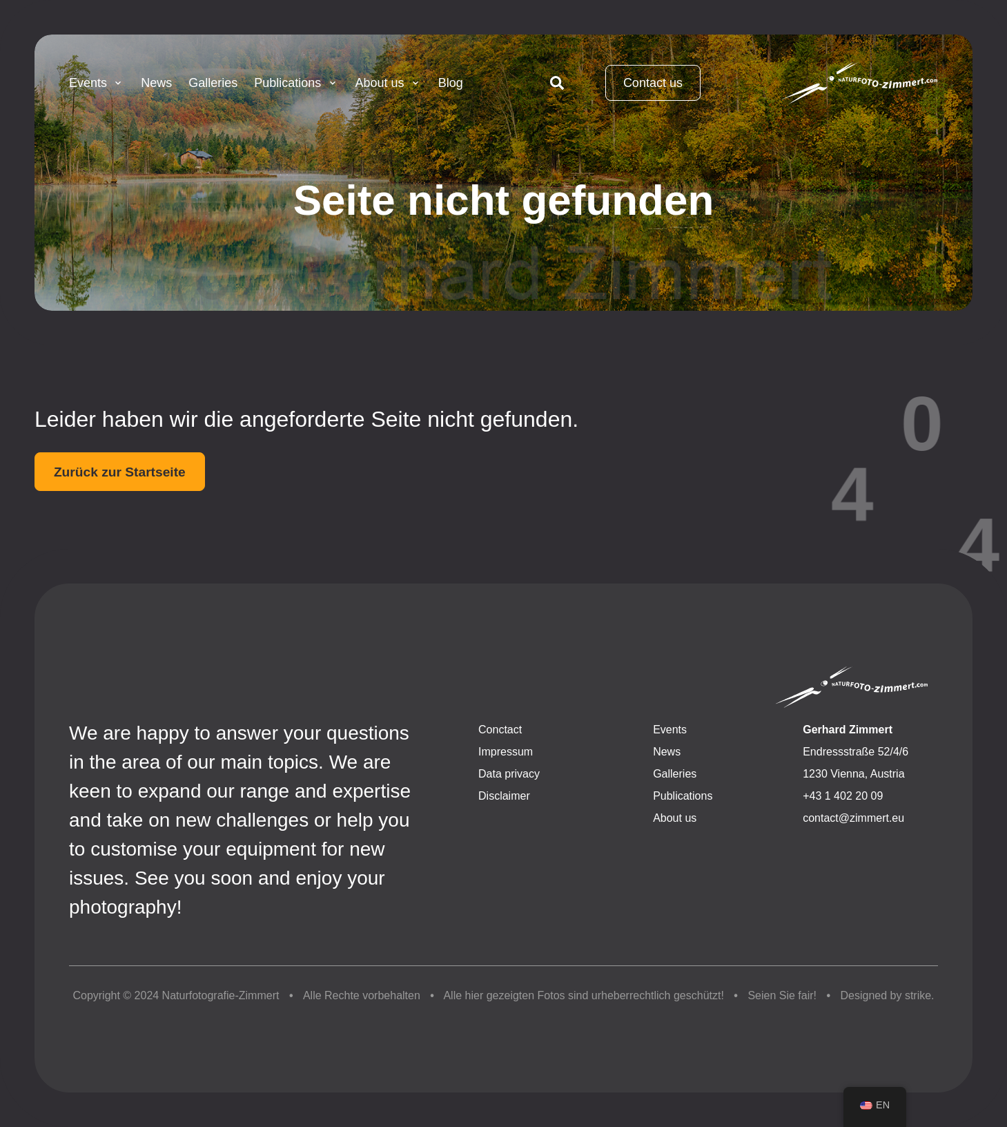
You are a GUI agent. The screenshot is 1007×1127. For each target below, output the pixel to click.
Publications (296, 83)
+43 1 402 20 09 (843, 796)
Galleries (212, 83)
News (156, 83)
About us (388, 83)
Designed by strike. (888, 995)
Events (96, 83)
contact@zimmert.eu (853, 818)
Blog (450, 83)
